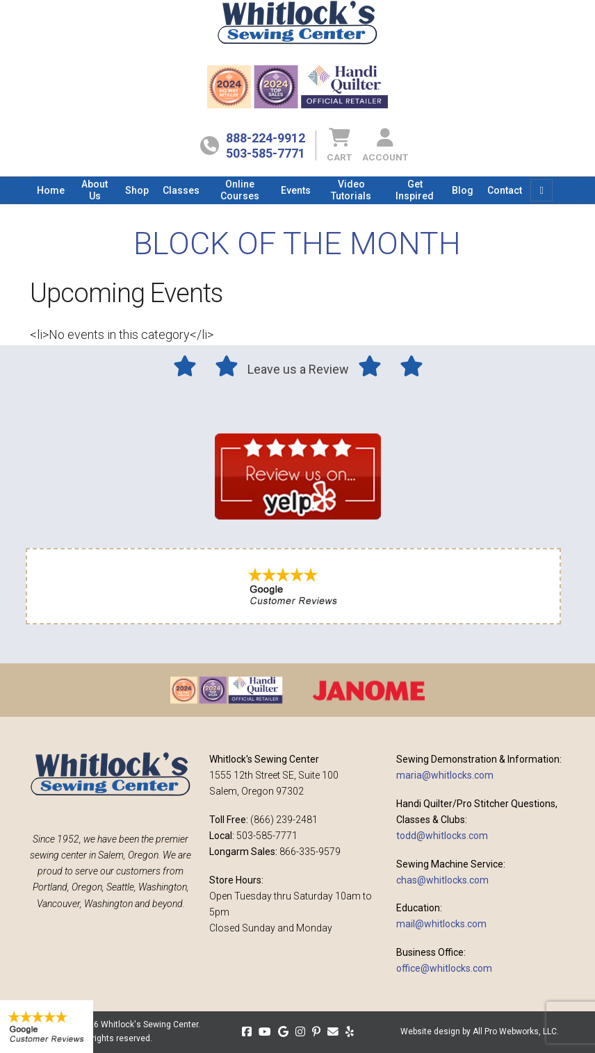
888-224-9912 (265, 138)
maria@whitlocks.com (445, 775)
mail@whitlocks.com (441, 923)
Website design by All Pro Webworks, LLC (478, 1031)
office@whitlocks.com (444, 968)
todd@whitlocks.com (442, 835)
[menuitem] (51, 190)
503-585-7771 (265, 153)
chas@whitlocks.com (442, 880)
